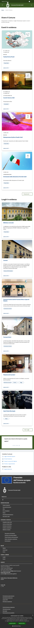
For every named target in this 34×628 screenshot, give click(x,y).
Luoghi (4, 557)
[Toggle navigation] (2, 5)
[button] (17, 626)
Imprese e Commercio (7, 526)
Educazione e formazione (10, 533)
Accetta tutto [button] (12, 623)
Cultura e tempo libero (7, 524)
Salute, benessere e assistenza (11, 539)
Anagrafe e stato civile (7, 522)
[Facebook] (3, 500)
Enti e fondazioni (6, 511)
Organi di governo (6, 505)
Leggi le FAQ (5, 599)
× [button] (32, 615)
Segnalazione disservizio (8, 598)
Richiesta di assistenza (7, 601)
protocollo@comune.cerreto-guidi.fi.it (9, 573)
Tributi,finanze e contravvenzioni (11, 537)
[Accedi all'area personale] (29, 1)
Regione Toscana (5, 1)
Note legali (5, 611)
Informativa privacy (7, 609)
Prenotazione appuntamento (8, 596)
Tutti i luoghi (27, 429)
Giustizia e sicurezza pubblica (10, 535)
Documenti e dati (6, 516)
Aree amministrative (7, 507)
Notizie (4, 548)
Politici (4, 512)
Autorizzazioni (8, 541)
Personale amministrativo (8, 514)
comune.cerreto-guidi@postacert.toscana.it (12, 571)
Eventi (4, 559)
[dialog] (17, 621)
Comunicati (5, 550)
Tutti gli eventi (27, 194)
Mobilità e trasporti (6, 529)
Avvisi (4, 552)
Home (2, 10)
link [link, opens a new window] (28, 620)
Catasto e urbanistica (7, 527)
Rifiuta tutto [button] (22, 623)
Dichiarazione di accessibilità (8, 613)
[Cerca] (31, 5)
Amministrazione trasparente (9, 607)
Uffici (4, 509)
